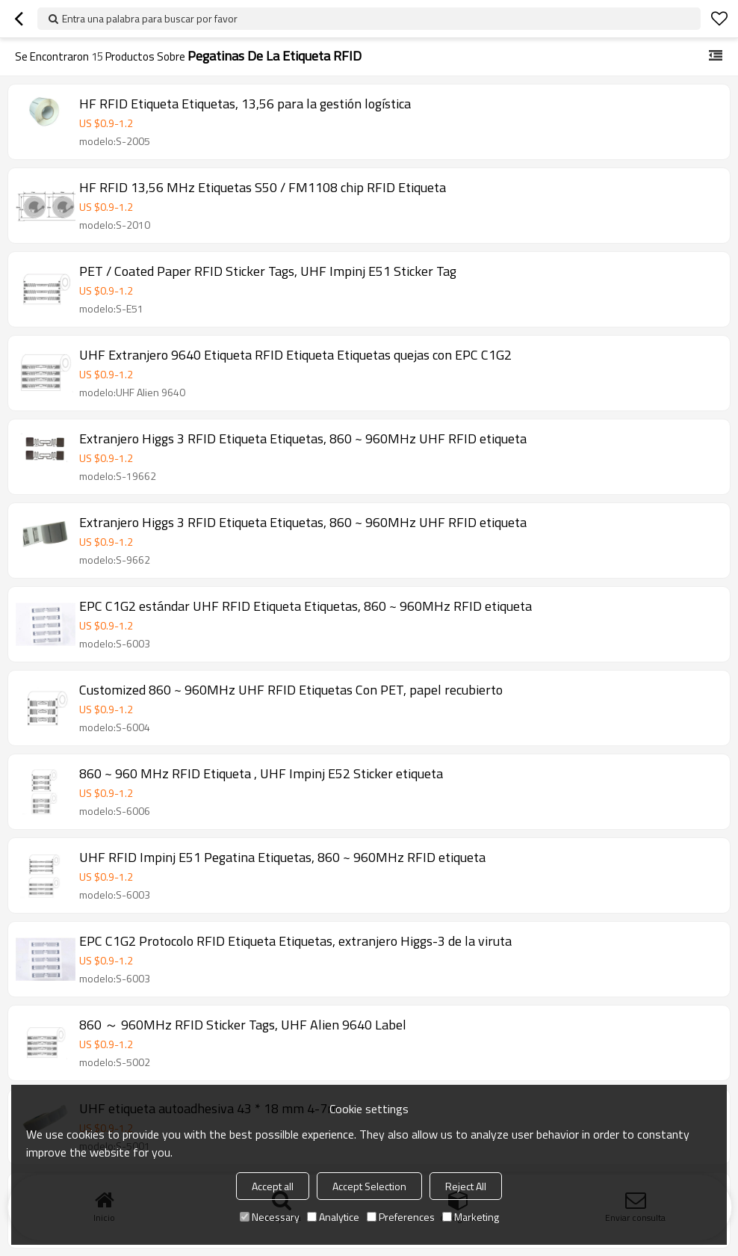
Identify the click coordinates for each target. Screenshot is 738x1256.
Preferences (401, 1217)
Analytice (333, 1217)
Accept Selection (369, 1186)
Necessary (270, 1217)
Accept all (273, 1186)
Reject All (465, 1186)
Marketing (470, 1217)
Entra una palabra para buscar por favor (150, 18)
